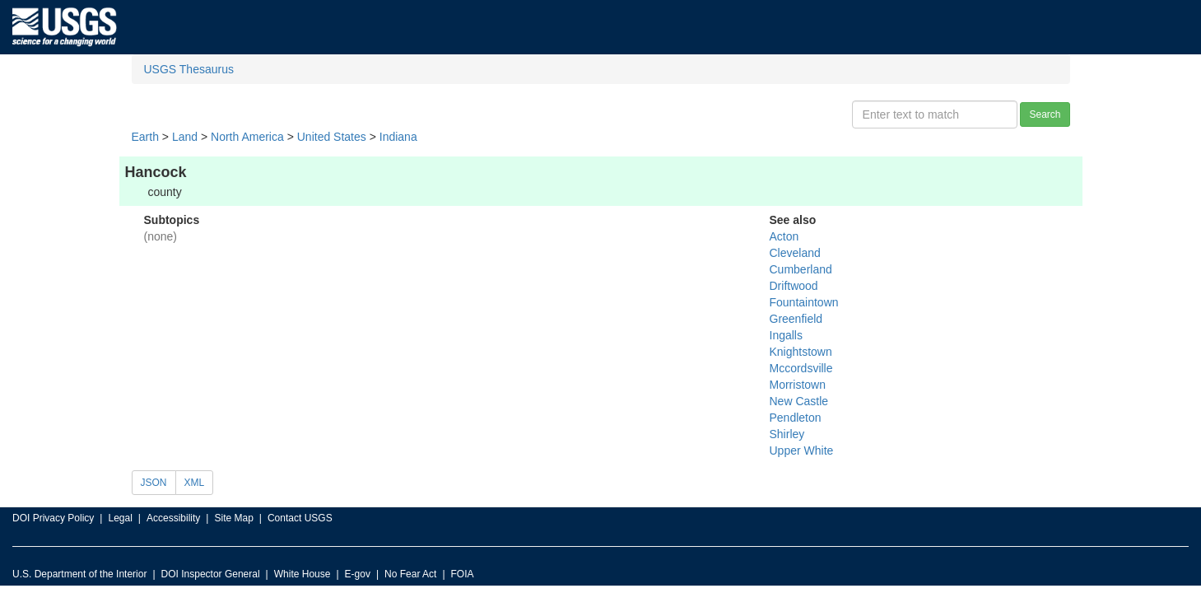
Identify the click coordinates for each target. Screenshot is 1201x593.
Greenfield (796, 318)
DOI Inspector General (210, 574)
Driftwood (794, 285)
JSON (154, 482)
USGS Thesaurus (189, 69)
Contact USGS (300, 518)
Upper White (802, 450)
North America (247, 136)
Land (185, 136)
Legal (120, 518)
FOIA (462, 574)
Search (1044, 114)
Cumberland (801, 269)
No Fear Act (410, 574)
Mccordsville (801, 368)
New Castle (799, 401)
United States (331, 136)
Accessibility (173, 518)
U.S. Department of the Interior (79, 574)
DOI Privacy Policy (53, 518)
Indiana (398, 136)
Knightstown (801, 351)
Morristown (798, 384)
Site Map (233, 518)
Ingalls (786, 335)
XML (194, 482)
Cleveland (795, 252)
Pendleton (796, 417)
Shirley (787, 434)
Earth (145, 136)
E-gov (357, 574)
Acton (784, 236)
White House (302, 574)
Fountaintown (804, 302)
